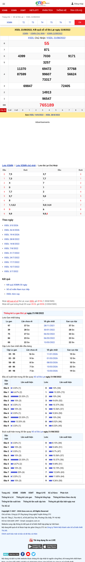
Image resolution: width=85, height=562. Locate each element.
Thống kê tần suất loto (11, 502)
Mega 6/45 (40, 493)
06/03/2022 (49, 338)
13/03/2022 (49, 342)
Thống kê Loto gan (24, 497)
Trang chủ (6, 493)
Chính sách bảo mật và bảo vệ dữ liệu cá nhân (19, 534)
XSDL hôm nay (13, 294)
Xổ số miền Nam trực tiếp (17, 289)
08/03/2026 (52, 362)
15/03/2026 (52, 366)
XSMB (4, 10)
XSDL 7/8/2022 (11, 248)
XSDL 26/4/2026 (11, 230)
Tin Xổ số (6, 506)
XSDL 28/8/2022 (53, 115)
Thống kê (61, 10)
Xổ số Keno (53, 493)
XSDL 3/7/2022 (11, 271)
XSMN (13, 10)
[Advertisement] (42, 143)
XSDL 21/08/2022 (56, 38)
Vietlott (34, 10)
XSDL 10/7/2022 (11, 267)
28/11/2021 (49, 325)
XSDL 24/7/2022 (11, 257)
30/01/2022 (49, 330)
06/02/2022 (49, 334)
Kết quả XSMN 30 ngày (16, 285)
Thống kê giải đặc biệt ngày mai (61, 502)
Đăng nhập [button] (77, 4)
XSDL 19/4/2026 (11, 234)
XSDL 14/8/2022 (36, 115)
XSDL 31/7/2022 (11, 253)
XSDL (31, 38)
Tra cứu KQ (76, 10)
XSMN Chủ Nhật (37, 33)
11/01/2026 (52, 354)
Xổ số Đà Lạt (39, 377)
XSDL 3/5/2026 (11, 225)
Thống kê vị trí (8, 497)
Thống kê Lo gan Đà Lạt (15, 313)
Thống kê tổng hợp (42, 497)
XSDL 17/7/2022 (11, 262)
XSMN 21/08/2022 (54, 33)
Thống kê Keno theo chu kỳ (64, 497)
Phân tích (47, 10)
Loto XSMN (7, 165)
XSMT (23, 10)
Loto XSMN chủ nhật (26, 165)
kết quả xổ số (12, 301)
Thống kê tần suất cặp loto (34, 502)
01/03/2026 (52, 358)
